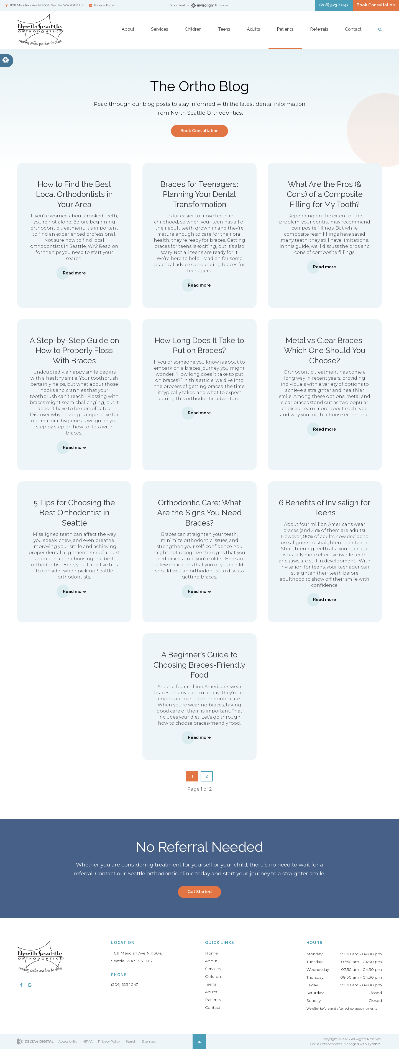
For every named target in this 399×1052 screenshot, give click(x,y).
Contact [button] (353, 33)
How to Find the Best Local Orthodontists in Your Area (74, 195)
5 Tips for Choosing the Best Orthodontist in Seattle (74, 514)
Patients (213, 1002)
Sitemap (148, 1045)
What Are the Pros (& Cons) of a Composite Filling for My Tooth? (325, 195)
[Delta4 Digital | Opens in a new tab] (35, 1045)
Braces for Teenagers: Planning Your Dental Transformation (199, 195)
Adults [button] (253, 33)
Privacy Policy (109, 1045)
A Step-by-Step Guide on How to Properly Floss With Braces (74, 352)
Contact (212, 1010)
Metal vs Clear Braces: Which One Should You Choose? (324, 352)
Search (131, 1045)
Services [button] (159, 33)
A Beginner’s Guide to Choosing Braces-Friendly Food (199, 667)
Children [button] (193, 33)
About (211, 964)
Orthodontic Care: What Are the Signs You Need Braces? (199, 514)
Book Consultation (372, 6)
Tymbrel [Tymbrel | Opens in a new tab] (374, 1047)
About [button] (128, 33)
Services (213, 971)
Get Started (199, 894)
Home (211, 956)
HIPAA (88, 1045)
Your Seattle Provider (199, 7)
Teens (210, 987)
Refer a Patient (106, 6)
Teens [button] (224, 33)
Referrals (319, 33)
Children (213, 979)
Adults (211, 995)
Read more (74, 274)
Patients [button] (285, 33)
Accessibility (67, 1045)
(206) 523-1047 (124, 987)
